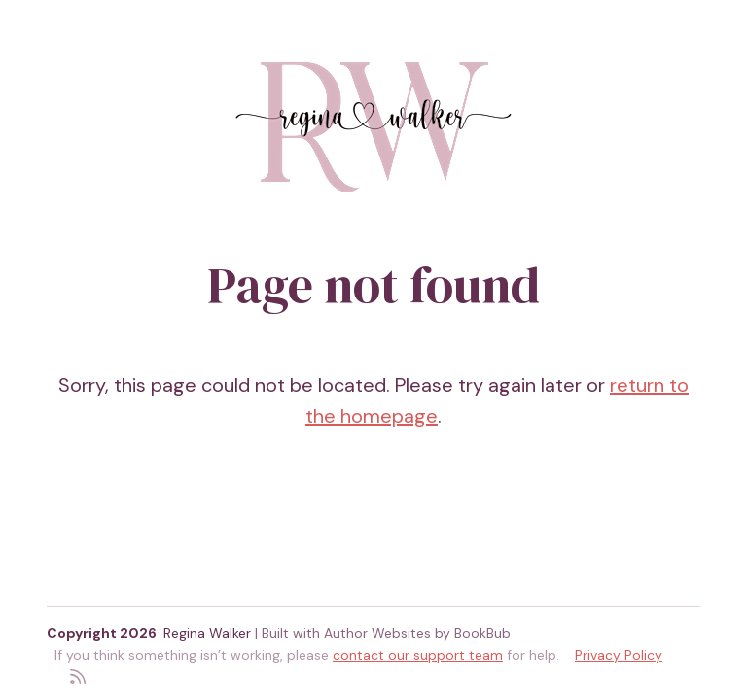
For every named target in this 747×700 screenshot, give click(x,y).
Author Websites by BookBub (417, 633)
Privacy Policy (618, 655)
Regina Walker (207, 633)
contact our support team (418, 655)
